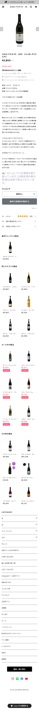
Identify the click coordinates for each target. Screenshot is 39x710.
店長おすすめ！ (6, 582)
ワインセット (6, 595)
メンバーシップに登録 (9, 73)
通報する (34, 208)
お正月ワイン (6, 601)
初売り (4, 653)
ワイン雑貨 (5, 640)
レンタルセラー (6, 646)
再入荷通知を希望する (19, 201)
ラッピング (6, 189)
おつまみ (4, 614)
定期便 (4, 608)
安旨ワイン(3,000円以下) (10, 550)
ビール (4, 621)
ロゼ (3, 537)
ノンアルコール (7, 627)
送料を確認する (22, 77)
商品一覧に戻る (20, 669)
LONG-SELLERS (7, 557)
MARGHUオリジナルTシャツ (11, 633)
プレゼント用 (6, 589)
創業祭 (4, 659)
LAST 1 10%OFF (7, 569)
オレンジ (4, 544)
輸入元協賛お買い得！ (9, 563)
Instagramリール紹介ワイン (11, 576)
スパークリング (7, 531)
